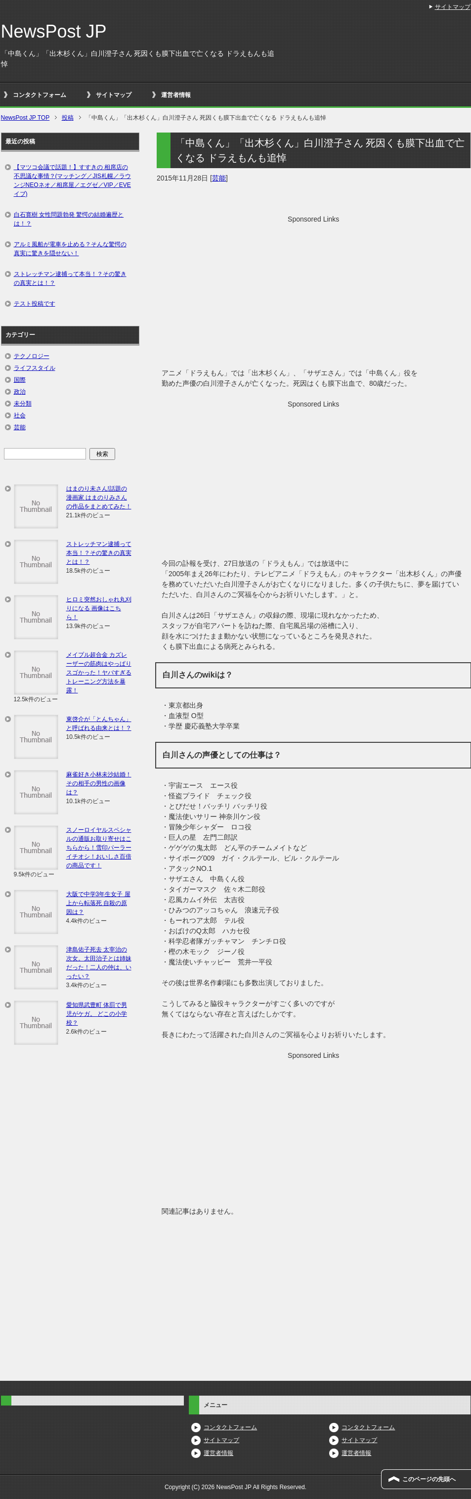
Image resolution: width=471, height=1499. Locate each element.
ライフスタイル (34, 367)
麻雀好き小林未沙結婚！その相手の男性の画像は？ (98, 783)
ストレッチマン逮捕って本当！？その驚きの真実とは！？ (70, 278)
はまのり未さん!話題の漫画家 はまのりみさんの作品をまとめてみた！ (98, 497)
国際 (20, 379)
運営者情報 (176, 94)
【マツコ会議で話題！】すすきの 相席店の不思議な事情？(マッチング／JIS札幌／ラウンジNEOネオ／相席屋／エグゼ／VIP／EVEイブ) (72, 180)
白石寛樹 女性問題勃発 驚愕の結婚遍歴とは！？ (69, 219)
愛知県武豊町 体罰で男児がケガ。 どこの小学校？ (96, 1013)
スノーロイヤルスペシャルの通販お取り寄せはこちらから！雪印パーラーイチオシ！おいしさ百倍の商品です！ (98, 847)
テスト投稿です (34, 303)
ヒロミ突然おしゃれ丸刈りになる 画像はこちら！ (98, 608)
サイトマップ (113, 94)
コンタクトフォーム (39, 94)
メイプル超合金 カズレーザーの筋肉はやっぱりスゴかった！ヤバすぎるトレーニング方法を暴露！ (98, 672)
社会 (20, 415)
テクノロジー (31, 356)
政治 (20, 391)
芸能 (219, 178)
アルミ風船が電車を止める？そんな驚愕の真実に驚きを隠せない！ (70, 249)
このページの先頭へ (429, 1479)
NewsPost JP (54, 31)
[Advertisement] (314, 294)
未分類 (23, 403)
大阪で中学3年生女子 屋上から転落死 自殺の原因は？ (98, 903)
